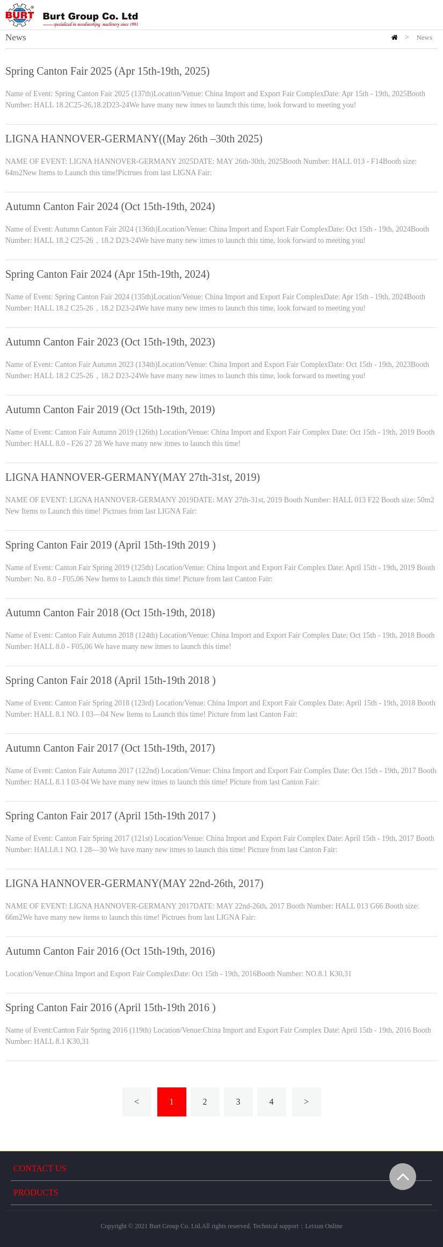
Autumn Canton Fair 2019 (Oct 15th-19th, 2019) (110, 409)
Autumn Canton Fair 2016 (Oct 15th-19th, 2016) (110, 951)
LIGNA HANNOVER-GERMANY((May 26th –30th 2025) (134, 139)
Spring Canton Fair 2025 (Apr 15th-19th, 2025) (107, 71)
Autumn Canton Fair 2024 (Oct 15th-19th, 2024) (110, 206)
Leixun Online (324, 1226)
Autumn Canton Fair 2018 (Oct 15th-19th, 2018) (110, 612)
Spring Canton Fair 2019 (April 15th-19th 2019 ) (110, 545)
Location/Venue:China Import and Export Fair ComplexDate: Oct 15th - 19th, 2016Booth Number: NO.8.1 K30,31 (178, 974)
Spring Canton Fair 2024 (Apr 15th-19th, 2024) (107, 274)
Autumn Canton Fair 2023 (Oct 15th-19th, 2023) (110, 342)
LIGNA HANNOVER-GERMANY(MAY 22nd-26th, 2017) (134, 883)
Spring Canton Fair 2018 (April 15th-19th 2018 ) (110, 680)
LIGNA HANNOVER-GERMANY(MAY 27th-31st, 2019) (132, 477)
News (424, 37)
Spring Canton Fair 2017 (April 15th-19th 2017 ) (110, 815)
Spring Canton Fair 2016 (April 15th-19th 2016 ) (110, 1007)
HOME (394, 37)
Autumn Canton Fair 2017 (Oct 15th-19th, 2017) (110, 748)
